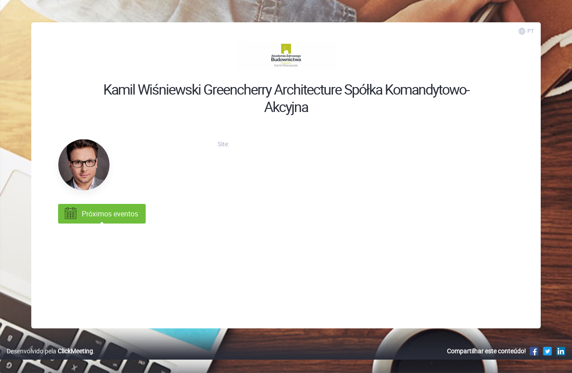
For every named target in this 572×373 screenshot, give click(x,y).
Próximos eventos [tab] (100, 213)
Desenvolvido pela (50, 351)
